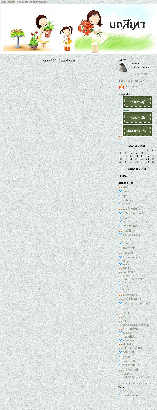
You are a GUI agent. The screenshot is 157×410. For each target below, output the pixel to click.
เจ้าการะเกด (130, 226)
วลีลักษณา (128, 248)
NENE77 (127, 316)
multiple (127, 332)
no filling (127, 200)
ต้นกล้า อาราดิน (132, 257)
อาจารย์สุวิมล (130, 365)
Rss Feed (126, 86)
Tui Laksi (127, 343)
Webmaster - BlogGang (136, 376)
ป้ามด (126, 191)
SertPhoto (128, 340)
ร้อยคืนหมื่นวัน (131, 208)
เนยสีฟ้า (127, 230)
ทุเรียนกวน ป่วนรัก (133, 213)
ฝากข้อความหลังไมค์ (131, 81)
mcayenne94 (129, 294)
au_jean (126, 217)
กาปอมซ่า (128, 252)
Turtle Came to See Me (135, 324)
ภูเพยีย (126, 357)
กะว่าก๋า (127, 312)
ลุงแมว (126, 238)
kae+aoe (127, 282)
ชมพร (126, 204)
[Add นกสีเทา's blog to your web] (136, 383)
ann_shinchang (131, 234)
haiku (125, 267)
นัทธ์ (125, 286)
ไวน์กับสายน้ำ (130, 369)
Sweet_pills (129, 361)
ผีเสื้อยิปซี (128, 352)
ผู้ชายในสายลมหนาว (135, 221)
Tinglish (127, 261)
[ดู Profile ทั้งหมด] (140, 74)
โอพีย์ (125, 290)
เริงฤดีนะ (128, 271)
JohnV (126, 373)
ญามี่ (125, 196)
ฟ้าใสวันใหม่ (130, 328)
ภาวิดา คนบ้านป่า (133, 347)
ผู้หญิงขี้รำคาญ (131, 298)
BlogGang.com (131, 395)
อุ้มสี (125, 186)
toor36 (126, 264)
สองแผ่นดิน (129, 336)
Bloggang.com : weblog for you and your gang (24, 1)
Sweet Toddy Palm (133, 278)
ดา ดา (126, 320)
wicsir (125, 275)
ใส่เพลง (127, 391)
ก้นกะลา (127, 243)
